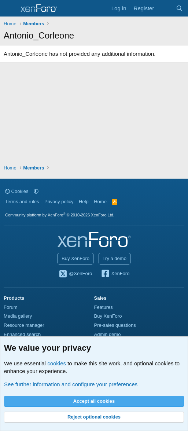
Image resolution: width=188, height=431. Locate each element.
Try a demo (114, 258)
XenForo (115, 274)
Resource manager (24, 325)
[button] (36, 191)
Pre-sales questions (115, 325)
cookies (56, 363)
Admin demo (107, 334)
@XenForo (75, 274)
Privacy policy (58, 201)
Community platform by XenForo (59, 215)
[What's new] (165, 8)
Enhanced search (22, 334)
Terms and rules (22, 201)
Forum (11, 307)
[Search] (179, 8)
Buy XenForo (75, 258)
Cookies (17, 191)
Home (100, 201)
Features (103, 307)
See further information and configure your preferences (70, 384)
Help (84, 201)
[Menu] (10, 8)
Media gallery (18, 316)
